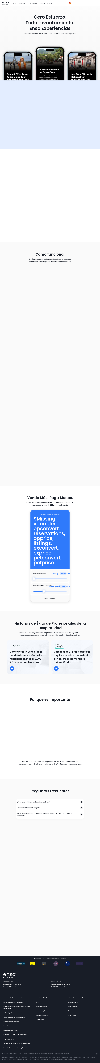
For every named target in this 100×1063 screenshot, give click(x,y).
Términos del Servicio (62, 1053)
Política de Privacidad (46, 1053)
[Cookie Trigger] (96, 1053)
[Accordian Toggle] (81, 802)
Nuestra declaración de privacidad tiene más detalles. (58, 1059)
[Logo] (5, 3)
